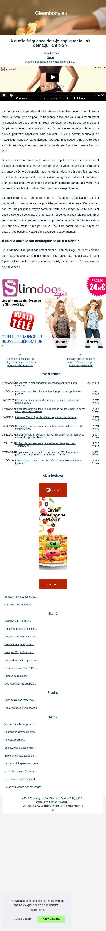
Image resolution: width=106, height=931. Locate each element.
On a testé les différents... (18, 604)
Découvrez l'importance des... (21, 636)
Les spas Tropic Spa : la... (19, 652)
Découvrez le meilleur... (17, 620)
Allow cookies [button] (51, 919)
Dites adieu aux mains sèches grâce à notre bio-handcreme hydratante (48, 461)
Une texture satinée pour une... (21, 660)
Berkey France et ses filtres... (20, 596)
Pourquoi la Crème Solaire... (20, 732)
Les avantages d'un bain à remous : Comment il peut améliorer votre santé (80, 362)
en (53, 809)
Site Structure (52, 798)
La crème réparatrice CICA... (20, 668)
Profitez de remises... (16, 675)
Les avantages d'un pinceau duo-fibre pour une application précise (48, 392)
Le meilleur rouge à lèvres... (20, 771)
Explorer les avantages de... (20, 755)
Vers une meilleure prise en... (20, 724)
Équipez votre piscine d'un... (20, 747)
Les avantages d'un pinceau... (21, 628)
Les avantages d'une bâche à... (22, 707)
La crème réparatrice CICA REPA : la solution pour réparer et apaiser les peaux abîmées (49, 436)
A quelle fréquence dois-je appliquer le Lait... (50, 61)
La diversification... (14, 740)
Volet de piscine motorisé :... (20, 700)
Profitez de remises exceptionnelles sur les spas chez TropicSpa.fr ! (45, 444)
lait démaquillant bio (56, 111)
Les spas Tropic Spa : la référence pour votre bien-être (46, 417)
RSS (79, 798)
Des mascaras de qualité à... (20, 683)
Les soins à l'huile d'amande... (21, 779)
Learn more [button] (37, 909)
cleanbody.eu (51, 53)
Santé (50, 57)
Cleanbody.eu (36, 798)
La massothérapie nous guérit (21, 763)
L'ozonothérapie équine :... (19, 644)
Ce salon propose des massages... (24, 787)
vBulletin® (52, 802)
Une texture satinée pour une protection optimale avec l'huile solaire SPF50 (49, 427)
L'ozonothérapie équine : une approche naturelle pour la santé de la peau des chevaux (50, 410)
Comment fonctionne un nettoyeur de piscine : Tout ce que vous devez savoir (20, 362)
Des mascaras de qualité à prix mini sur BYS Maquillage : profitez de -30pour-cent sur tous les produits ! (47, 453)
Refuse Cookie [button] (22, 919)
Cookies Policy (68, 798)
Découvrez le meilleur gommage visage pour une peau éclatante (46, 384)
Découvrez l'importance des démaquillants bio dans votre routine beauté (47, 401)
